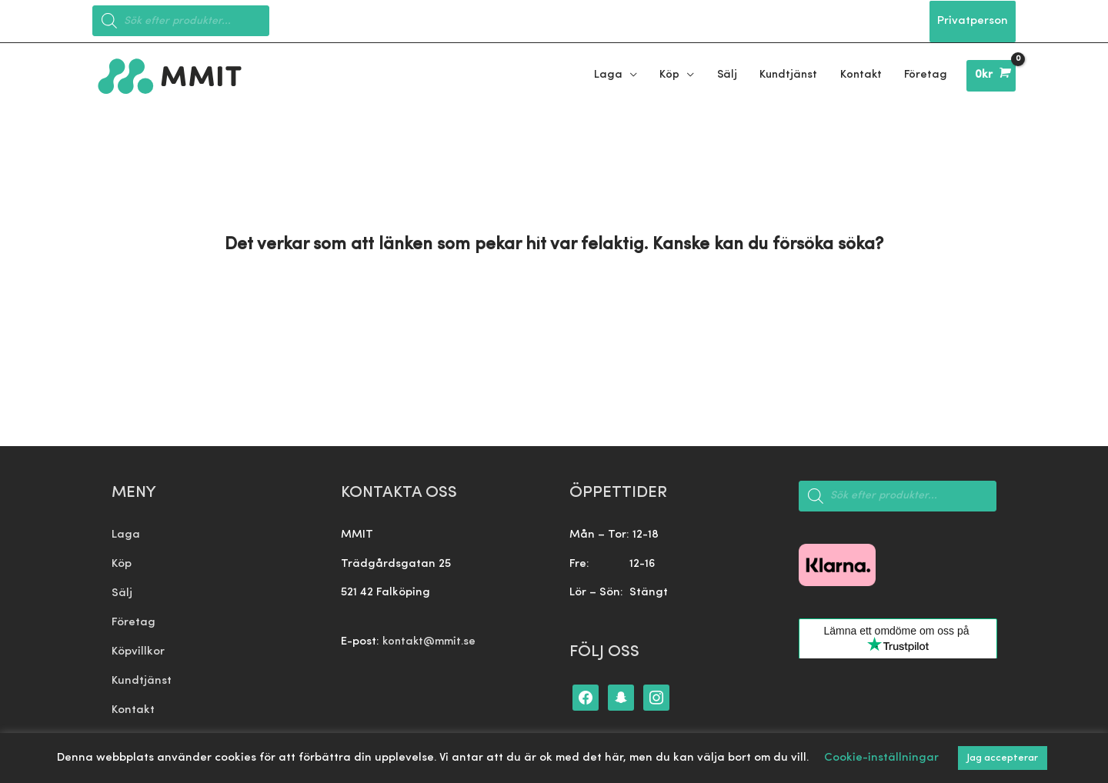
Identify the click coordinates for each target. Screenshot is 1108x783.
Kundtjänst (142, 676)
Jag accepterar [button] (1002, 758)
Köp (122, 561)
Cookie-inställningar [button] (881, 758)
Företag (133, 619)
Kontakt (133, 705)
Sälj (122, 589)
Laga (126, 532)
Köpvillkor (138, 647)
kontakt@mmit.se (430, 639)
